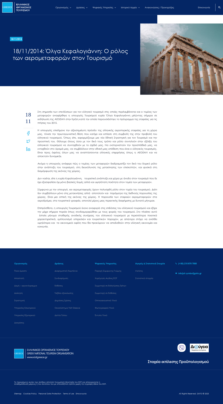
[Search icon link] (219, 7)
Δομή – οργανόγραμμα (25, 285)
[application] (72, 7)
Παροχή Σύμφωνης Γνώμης (108, 270)
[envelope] (188, 273)
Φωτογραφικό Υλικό (104, 307)
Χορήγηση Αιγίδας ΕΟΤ (106, 278)
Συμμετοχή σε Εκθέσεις (105, 293)
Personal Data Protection (50, 393)
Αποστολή (19, 278)
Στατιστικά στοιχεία (144, 278)
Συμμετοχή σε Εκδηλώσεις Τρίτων (110, 285)
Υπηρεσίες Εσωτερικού (25, 307)
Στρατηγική (19, 300)
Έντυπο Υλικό (101, 315)
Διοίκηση (18, 293)
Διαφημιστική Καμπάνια (66, 270)
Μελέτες (139, 270)
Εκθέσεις (59, 285)
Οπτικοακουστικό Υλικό (106, 300)
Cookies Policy (30, 393)
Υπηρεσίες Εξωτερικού (24, 315)
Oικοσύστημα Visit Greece (67, 307)
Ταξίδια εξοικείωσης (64, 293)
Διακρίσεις (19, 322)
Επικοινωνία (81, 393)
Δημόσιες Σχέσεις (63, 300)
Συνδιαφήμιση (61, 278)
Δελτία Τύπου (61, 315)
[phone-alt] (186, 263)
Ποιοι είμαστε (20, 270)
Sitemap (17, 393)
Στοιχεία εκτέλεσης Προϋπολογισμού (178, 361)
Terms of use (68, 393)
